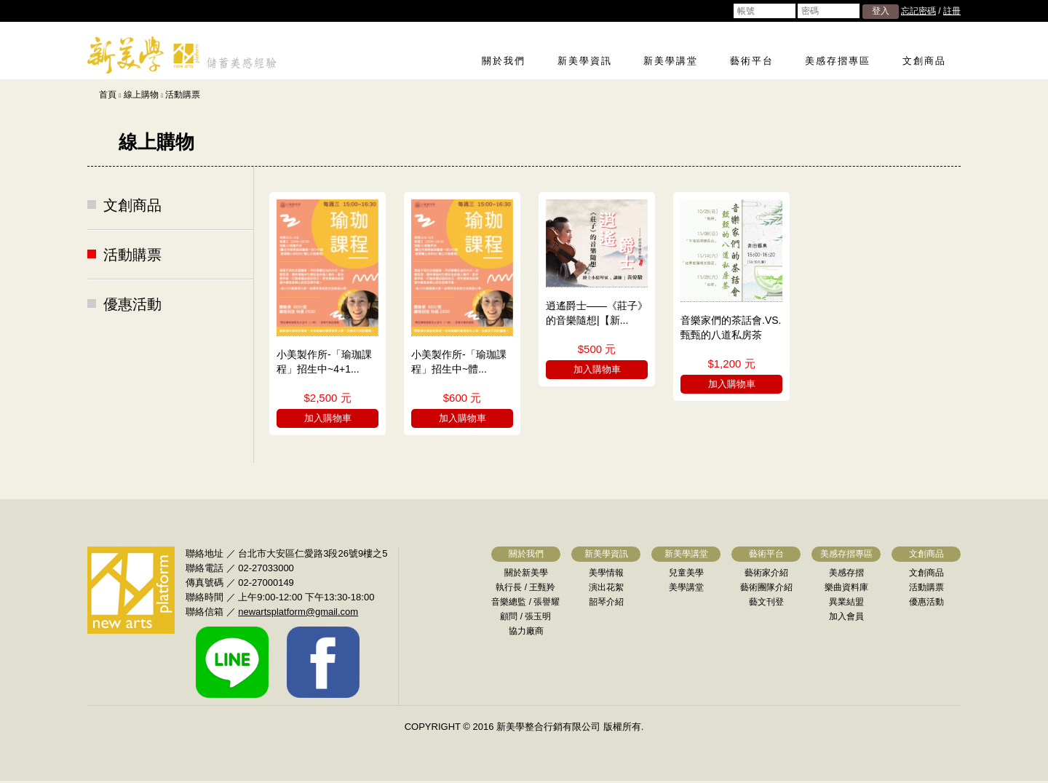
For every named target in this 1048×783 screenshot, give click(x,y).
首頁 (107, 95)
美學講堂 (686, 587)
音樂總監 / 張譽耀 (525, 602)
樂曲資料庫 (846, 587)
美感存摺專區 (837, 60)
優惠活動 (132, 304)
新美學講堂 (670, 60)
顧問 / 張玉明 (525, 616)
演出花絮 (606, 587)
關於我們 (503, 60)
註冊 (952, 11)
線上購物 (141, 95)
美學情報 (606, 573)
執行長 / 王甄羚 (525, 587)
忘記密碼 (918, 11)
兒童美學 (686, 573)
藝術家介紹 (766, 573)
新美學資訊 (584, 60)
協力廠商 (526, 631)
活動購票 (182, 95)
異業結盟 (846, 602)
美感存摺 (846, 573)
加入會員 (846, 616)
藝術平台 (752, 60)
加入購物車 (328, 418)
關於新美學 (526, 573)
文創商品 (924, 60)
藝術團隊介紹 (766, 587)
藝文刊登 (766, 602)
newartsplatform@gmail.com (298, 611)
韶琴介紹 (606, 602)
